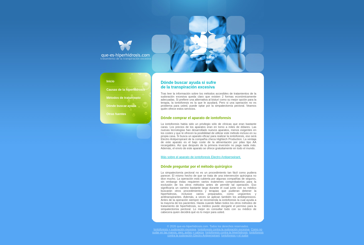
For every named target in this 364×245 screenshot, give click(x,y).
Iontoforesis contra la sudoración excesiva (223, 229)
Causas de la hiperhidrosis (125, 89)
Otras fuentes (116, 114)
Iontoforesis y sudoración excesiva (175, 229)
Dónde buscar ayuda (121, 106)
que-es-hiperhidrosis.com (192, 226)
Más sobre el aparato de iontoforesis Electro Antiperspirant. (201, 157)
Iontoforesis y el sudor (234, 235)
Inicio (110, 81)
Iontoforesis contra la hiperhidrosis (226, 232)
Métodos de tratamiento (123, 98)
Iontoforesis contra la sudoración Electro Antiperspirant (215, 234)
